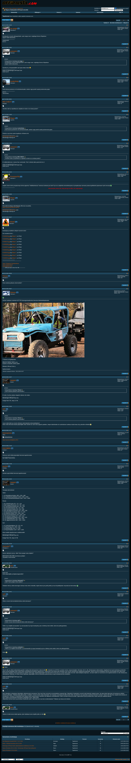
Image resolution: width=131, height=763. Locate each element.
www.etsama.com (7, 266)
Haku (121, 12)
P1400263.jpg (6, 236)
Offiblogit (37, 12)
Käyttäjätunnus (97, 8)
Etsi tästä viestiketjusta (115, 22)
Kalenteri (78, 12)
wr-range (13, 28)
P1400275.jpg (6, 241)
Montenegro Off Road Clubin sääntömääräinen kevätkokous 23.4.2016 (18, 745)
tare (11, 566)
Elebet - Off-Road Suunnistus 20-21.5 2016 (12, 743)
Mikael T (14, 236)
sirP (4, 409)
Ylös (128, 759)
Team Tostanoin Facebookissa (11, 263)
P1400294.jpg (6, 250)
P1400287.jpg (6, 247)
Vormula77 (7, 546)
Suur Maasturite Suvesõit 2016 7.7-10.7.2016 (13, 741)
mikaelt (12, 222)
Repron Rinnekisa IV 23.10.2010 (10, 750)
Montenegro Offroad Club (9, 136)
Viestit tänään (100, 12)
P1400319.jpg (6, 252)
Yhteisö (59, 12)
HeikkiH (13, 380)
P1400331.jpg (6, 258)
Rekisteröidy (14, 12)
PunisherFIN (15, 177)
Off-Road (14, 8)
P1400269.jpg (6, 239)
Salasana (96, 10)
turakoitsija (14, 81)
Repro (12, 118)
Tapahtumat (20, 8)
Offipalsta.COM (7, 8)
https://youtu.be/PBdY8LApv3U (11, 207)
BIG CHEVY (7, 102)
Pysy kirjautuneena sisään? (122, 8)
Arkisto (125, 759)
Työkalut (106, 22)
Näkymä (125, 22)
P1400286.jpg (6, 244)
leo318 (5, 466)
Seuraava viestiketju (70, 723)
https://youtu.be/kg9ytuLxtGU (10, 440)
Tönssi (5, 276)
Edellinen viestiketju (60, 723)
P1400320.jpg (6, 255)
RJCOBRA (7, 448)
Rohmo (13, 292)
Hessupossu (7, 433)
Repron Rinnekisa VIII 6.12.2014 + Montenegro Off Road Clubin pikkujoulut (19, 748)
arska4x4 (13, 51)
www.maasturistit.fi (8, 265)
